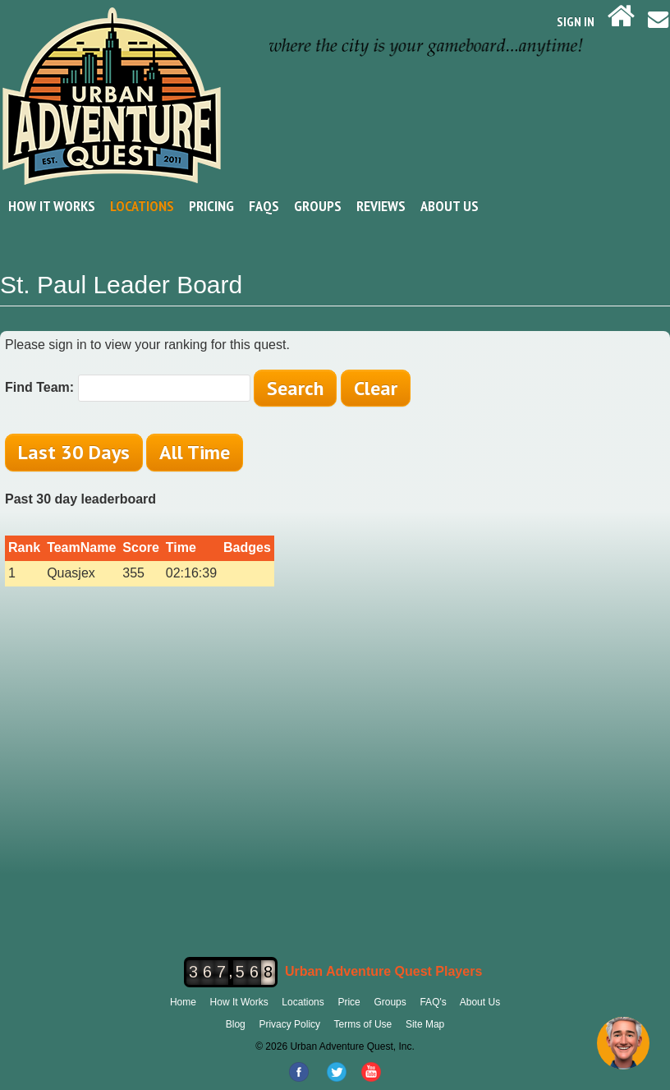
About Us (449, 205)
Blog (236, 1024)
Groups (318, 205)
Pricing (211, 205)
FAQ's (433, 1002)
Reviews (381, 205)
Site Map (425, 1024)
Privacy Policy (289, 1024)
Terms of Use (363, 1024)
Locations (142, 205)
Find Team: (39, 387)
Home (183, 1002)
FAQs (264, 205)
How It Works (51, 205)
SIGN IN (575, 21)
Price (348, 1002)
